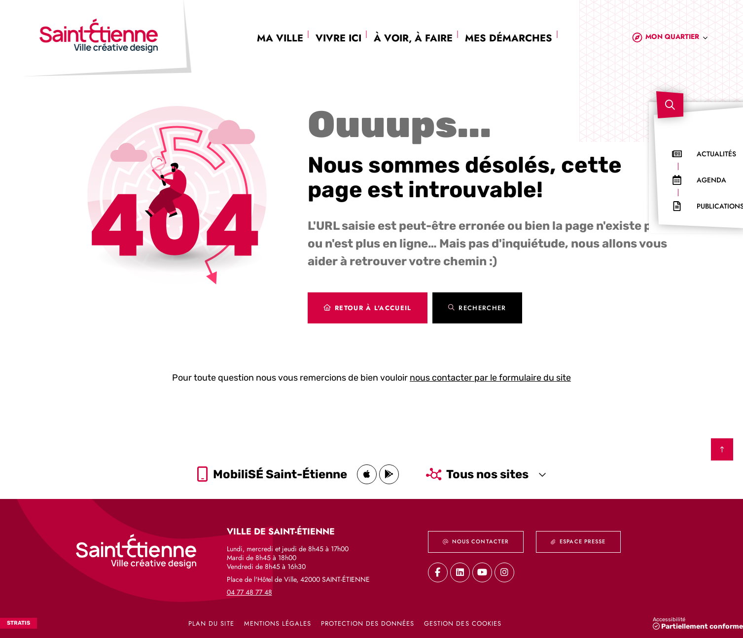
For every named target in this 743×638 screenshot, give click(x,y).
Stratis (18, 623)
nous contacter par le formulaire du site (490, 377)
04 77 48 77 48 (249, 592)
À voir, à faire (413, 38)
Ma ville (280, 38)
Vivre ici (338, 38)
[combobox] (677, 38)
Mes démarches (508, 38)
